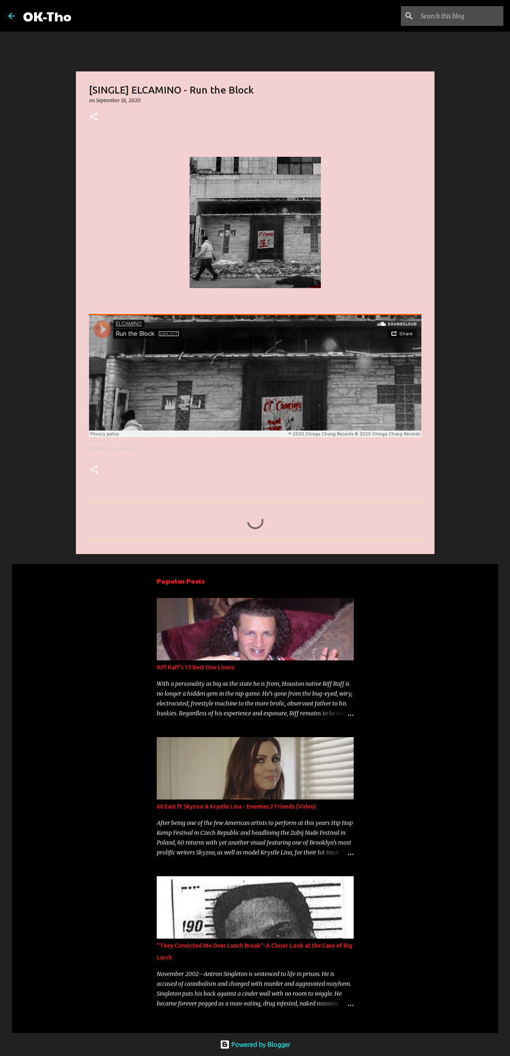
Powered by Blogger (255, 1044)
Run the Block (126, 449)
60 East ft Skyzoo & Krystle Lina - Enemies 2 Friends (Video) (236, 806)
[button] (94, 117)
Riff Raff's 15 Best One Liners (195, 667)
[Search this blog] (460, 16)
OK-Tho (47, 16)
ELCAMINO (99, 449)
